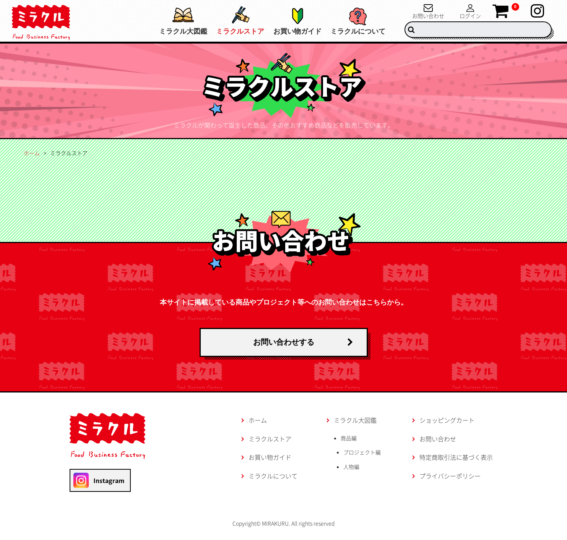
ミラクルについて (357, 31)
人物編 (352, 467)
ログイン (470, 15)
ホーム (32, 153)
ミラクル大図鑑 (164, 31)
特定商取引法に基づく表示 (456, 457)
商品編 (349, 438)
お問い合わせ (428, 15)
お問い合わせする (283, 342)
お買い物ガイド (291, 31)
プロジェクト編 (363, 452)
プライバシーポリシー (450, 475)
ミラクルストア (227, 31)
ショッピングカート (446, 420)
